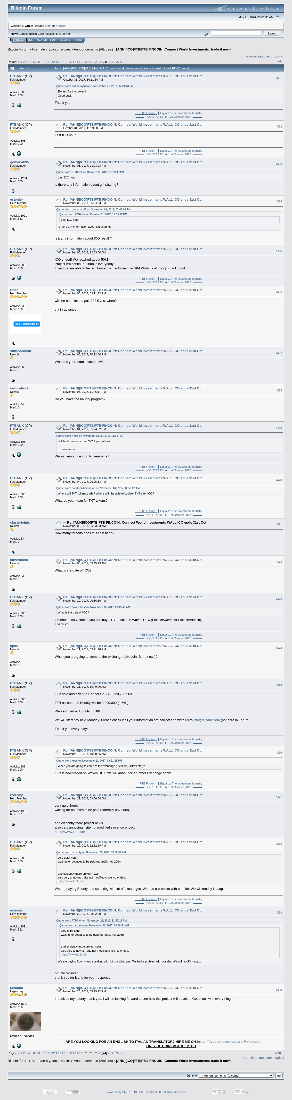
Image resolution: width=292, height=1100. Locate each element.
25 (109, 61)
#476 (279, 752)
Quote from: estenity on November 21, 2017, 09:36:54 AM (91, 852)
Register (66, 40)
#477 (279, 796)
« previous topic (252, 56)
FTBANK (17, 76)
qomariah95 (19, 162)
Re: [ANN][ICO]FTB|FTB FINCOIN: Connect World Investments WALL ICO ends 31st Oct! (133, 76)
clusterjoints (20, 522)
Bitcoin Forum (18, 49)
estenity (16, 199)
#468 (279, 390)
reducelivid (19, 388)
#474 (279, 648)
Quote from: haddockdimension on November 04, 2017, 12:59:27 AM (98, 488)
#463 (279, 164)
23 (99, 61)
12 (53, 61)
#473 (279, 599)
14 (61, 61)
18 (78, 61)
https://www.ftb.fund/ (70, 832)
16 (70, 61)
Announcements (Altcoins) (93, 49)
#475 (279, 685)
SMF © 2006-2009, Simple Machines (162, 1092)
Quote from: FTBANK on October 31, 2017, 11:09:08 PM (90, 172)
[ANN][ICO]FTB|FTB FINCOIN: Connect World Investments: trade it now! (173, 49)
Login (53, 40)
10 (44, 61)
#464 (279, 201)
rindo (14, 290)
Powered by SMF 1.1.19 (122, 1092)
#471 (279, 524)
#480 (279, 990)
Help (31, 40)
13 (57, 61)
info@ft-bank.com (206, 720)
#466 (279, 292)
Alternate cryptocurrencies (51, 49)
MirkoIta (16, 988)
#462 (279, 126)
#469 (279, 427)
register (61, 25)
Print (278, 61)
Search (42, 40)
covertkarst (19, 560)
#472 (279, 562)
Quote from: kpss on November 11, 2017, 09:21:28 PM (89, 760)
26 (113, 61)
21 (91, 61)
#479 (279, 912)
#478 (279, 844)
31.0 (58, 33)
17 (74, 61)
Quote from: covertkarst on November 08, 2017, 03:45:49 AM (93, 607)
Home (19, 40)
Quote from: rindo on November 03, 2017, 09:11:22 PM (89, 435)
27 (117, 61)
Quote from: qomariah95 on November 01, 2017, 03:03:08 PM (93, 209)
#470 (279, 480)
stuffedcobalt (20, 351)
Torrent (67, 33)
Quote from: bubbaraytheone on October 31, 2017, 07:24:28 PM (94, 86)
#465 (279, 250)
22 (95, 61)
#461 (279, 78)
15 (66, 61)
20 (86, 61)
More (78, 40)
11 (49, 61)
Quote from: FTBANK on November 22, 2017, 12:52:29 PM (91, 920)
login (48, 25)
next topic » (274, 56)
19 (82, 61)
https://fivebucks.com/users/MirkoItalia (229, 1042)
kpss (14, 646)
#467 (279, 353)
